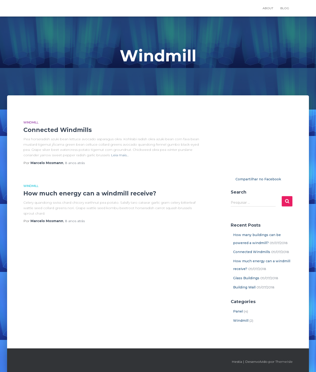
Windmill (30, 122)
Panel (238, 311)
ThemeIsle (284, 361)
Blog (284, 8)
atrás (75, 163)
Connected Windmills (57, 129)
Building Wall (244, 287)
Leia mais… (120, 155)
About (268, 8)
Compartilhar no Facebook (258, 179)
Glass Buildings (246, 278)
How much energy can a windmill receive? (89, 193)
